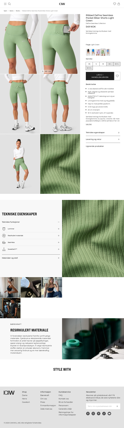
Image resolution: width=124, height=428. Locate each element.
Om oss (43, 399)
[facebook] (87, 413)
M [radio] (103, 64)
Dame (11, 11)
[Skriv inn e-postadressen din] (100, 406)
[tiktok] (104, 413)
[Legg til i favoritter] (117, 76)
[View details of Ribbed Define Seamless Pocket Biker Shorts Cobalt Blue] (93, 52)
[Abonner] (117, 406)
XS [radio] (89, 64)
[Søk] (9, 4)
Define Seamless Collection (96, 23)
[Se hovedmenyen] (5, 4)
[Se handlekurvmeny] (119, 4)
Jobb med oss (46, 409)
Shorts (18, 11)
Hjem (5, 11)
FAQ (60, 395)
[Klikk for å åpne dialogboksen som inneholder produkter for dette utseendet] (10, 287)
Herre (24, 399)
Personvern (63, 405)
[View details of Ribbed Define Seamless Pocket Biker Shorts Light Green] (103, 52)
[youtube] (109, 413)
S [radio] (96, 64)
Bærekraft (44, 395)
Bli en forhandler (66, 402)
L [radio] (110, 64)
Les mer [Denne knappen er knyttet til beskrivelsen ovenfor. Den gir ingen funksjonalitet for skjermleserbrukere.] (89, 124)
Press (42, 402)
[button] (20, 44)
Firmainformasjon (48, 405)
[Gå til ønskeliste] (115, 4)
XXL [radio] (89, 68)
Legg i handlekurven (100, 76)
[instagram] (93, 413)
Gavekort (26, 402)
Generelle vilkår (65, 409)
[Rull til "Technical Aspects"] (103, 132)
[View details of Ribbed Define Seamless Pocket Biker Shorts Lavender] (98, 52)
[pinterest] (98, 413)
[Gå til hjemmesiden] (62, 4)
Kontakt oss (64, 399)
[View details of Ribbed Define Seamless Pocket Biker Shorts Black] (88, 52)
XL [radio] (117, 64)
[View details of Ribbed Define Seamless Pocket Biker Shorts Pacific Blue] (108, 52)
